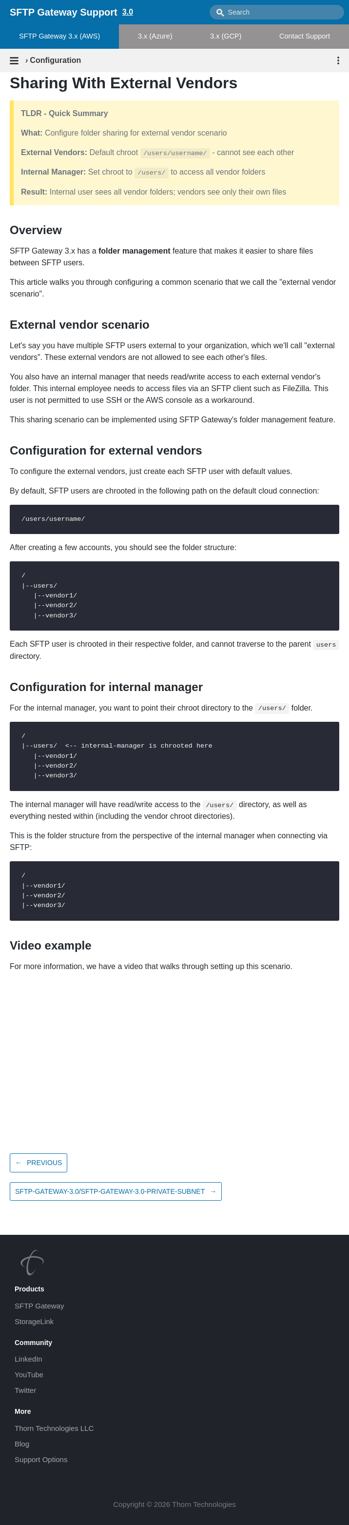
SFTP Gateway (39, 1306)
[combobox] (277, 12)
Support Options (41, 1459)
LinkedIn (28, 1359)
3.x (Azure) (155, 36)
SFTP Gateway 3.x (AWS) (59, 36)
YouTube (29, 1374)
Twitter (25, 1390)
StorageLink (34, 1321)
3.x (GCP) (225, 36)
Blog (22, 1444)
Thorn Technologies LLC (54, 1428)
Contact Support (304, 36)
